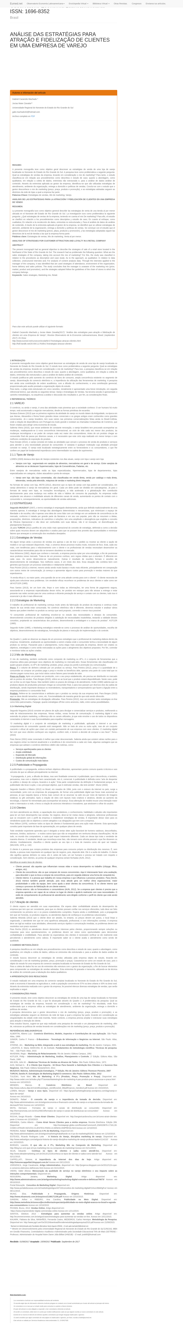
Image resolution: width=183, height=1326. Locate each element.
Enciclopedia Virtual (78, 3)
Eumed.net (16, 3)
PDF (33, 116)
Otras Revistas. (121, 3)
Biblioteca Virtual (101, 3)
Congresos (137, 3)
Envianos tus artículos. (156, 3)
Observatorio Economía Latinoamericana (45, 3)
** (11, 1229)
